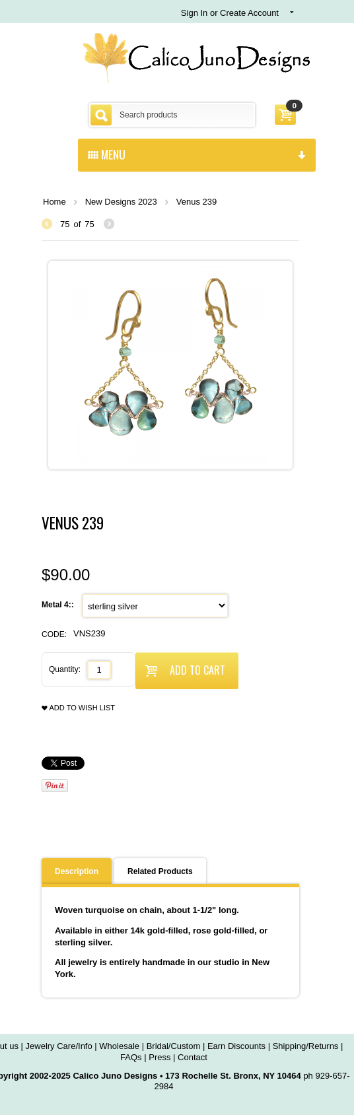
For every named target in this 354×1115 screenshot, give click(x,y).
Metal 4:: (59, 604)
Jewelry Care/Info (59, 1046)
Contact (192, 1057)
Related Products (160, 871)
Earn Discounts (236, 1046)
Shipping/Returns (306, 1046)
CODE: (54, 634)
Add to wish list (78, 708)
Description (76, 871)
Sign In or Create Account (230, 13)
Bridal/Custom (174, 1046)
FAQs (131, 1057)
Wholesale (119, 1046)
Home (54, 202)
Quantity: (65, 669)
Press (159, 1057)
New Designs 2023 (121, 202)
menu (197, 153)
